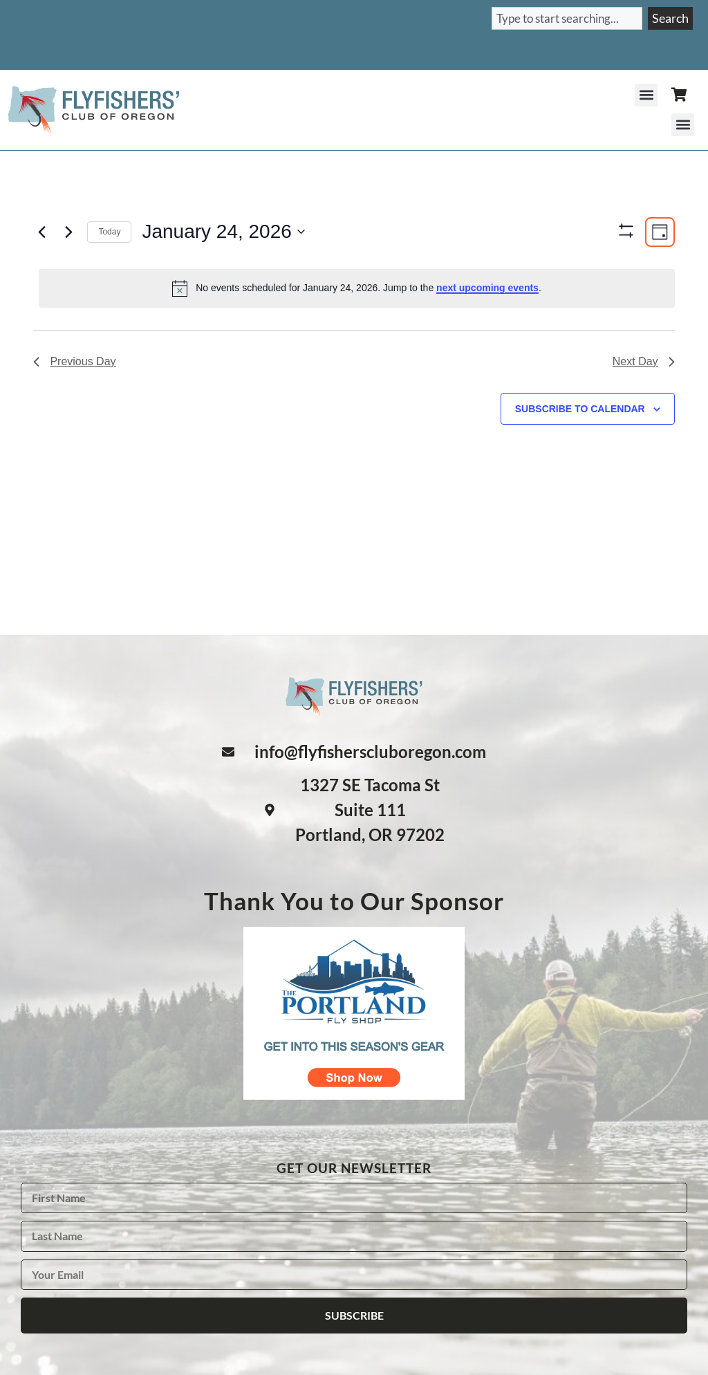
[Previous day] (41, 231)
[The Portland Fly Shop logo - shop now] (354, 1094)
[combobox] (567, 18)
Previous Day (74, 401)
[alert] (356, 288)
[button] (646, 95)
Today (109, 232)
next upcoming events (487, 287)
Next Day (644, 401)
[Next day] (68, 231)
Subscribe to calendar (580, 448)
